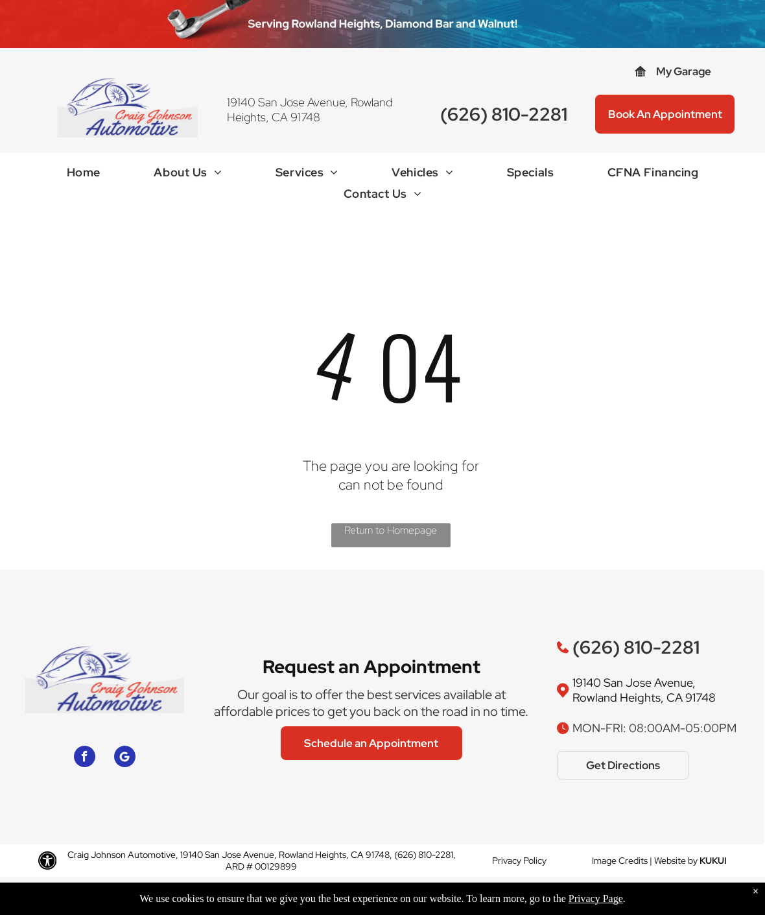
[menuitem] (83, 175)
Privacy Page (596, 898)
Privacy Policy (519, 860)
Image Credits (620, 860)
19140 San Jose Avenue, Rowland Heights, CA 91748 (309, 110)
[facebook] (84, 758)
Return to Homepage (390, 530)
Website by (676, 860)
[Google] (124, 758)
